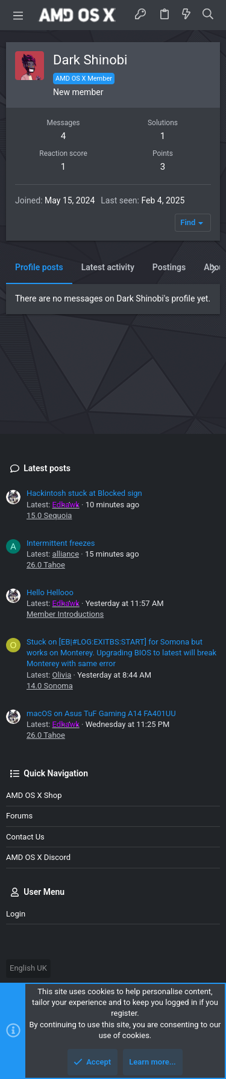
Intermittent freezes (61, 543)
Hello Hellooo (50, 592)
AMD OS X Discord (38, 857)
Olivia (62, 674)
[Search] (208, 14)
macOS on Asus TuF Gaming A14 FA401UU (101, 713)
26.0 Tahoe (46, 564)
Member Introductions (65, 614)
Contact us (25, 836)
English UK (28, 967)
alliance (66, 553)
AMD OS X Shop (33, 795)
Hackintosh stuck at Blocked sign (84, 493)
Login (15, 913)
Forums (19, 815)
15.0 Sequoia (49, 515)
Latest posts (47, 468)
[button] (18, 15)
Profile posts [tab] (39, 267)
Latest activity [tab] (107, 267)
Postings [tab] (169, 267)
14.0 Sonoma (50, 685)
